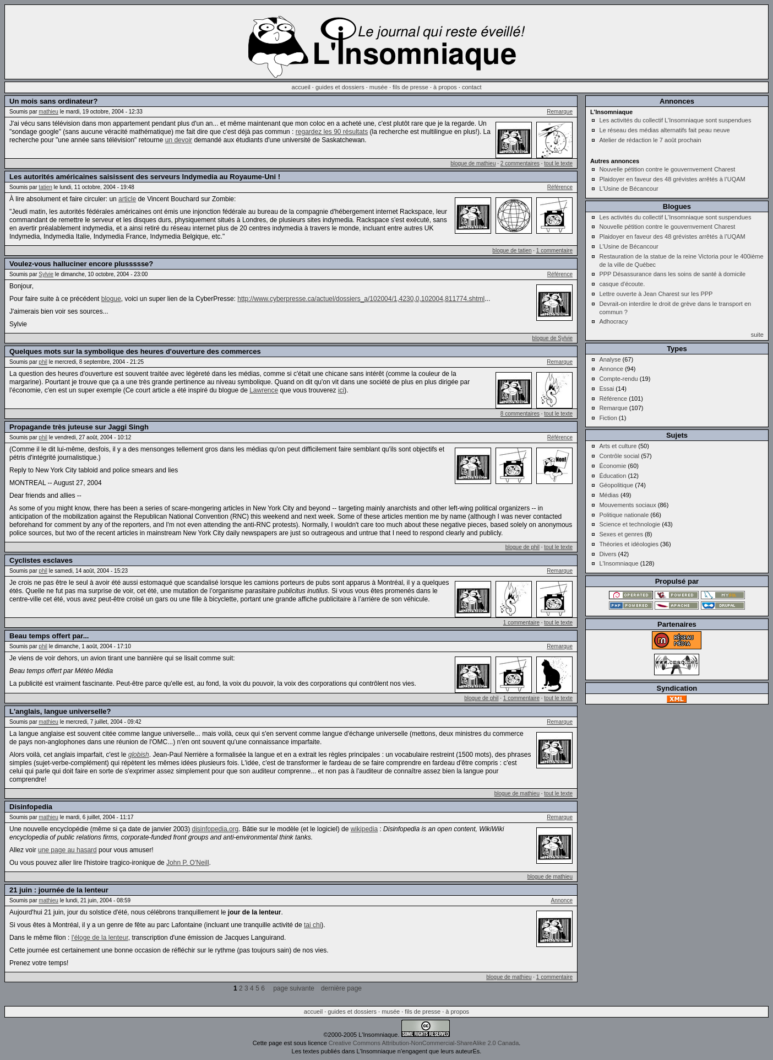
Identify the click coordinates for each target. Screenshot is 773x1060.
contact (471, 87)
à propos (445, 87)
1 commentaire (554, 250)
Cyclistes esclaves (41, 560)
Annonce (562, 900)
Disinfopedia (30, 807)
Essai (606, 388)
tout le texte (558, 163)
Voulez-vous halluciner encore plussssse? (81, 264)
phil (43, 362)
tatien (45, 187)
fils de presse (410, 87)
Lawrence (263, 390)
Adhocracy (613, 321)
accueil (301, 87)
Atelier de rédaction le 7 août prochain (650, 140)
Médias (608, 495)
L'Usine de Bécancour (628, 188)
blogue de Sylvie (552, 338)
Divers (607, 554)
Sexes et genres (621, 534)
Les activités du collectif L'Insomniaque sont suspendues (675, 120)
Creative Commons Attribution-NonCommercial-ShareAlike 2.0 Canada (424, 1043)
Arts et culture (617, 446)
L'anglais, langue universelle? (60, 711)
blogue (111, 299)
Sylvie (46, 274)
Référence (560, 187)
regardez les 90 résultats (332, 132)
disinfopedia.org (215, 829)
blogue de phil (522, 547)
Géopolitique (616, 485)
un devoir (178, 140)
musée (378, 87)
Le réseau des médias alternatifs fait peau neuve (664, 130)
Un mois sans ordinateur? (53, 101)
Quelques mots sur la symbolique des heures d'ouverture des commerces (135, 351)
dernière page (341, 988)
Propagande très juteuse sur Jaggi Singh (79, 427)
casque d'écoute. (622, 284)
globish (138, 754)
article (127, 199)
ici (341, 390)
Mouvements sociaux (627, 505)
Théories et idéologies (628, 544)
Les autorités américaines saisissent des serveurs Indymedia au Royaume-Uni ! (144, 177)
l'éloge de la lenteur (100, 937)
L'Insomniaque (618, 563)
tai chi (312, 925)
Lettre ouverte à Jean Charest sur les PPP (655, 293)
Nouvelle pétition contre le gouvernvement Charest (667, 169)
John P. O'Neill (187, 863)
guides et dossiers (339, 87)
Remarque (560, 112)
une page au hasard (67, 850)
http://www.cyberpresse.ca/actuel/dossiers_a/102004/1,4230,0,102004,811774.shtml (361, 299)
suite (757, 334)
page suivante (293, 988)
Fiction (608, 418)
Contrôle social (619, 456)
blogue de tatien (511, 250)
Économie (612, 465)
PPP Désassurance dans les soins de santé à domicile (672, 274)
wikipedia (364, 829)
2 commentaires (520, 163)
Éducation (612, 475)
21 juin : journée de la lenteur (58, 890)
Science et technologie (629, 524)
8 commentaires (520, 414)
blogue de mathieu (473, 163)
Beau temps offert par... (49, 636)
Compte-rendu (618, 378)
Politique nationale (624, 515)
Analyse (609, 359)
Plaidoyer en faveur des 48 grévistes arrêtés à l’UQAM (672, 179)
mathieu (48, 112)
